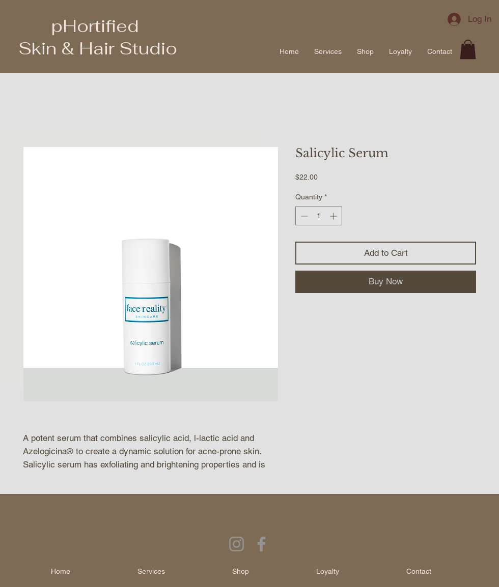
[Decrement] (303, 216)
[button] (468, 49)
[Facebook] (261, 544)
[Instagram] (236, 544)
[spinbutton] (319, 216)
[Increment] (334, 216)
